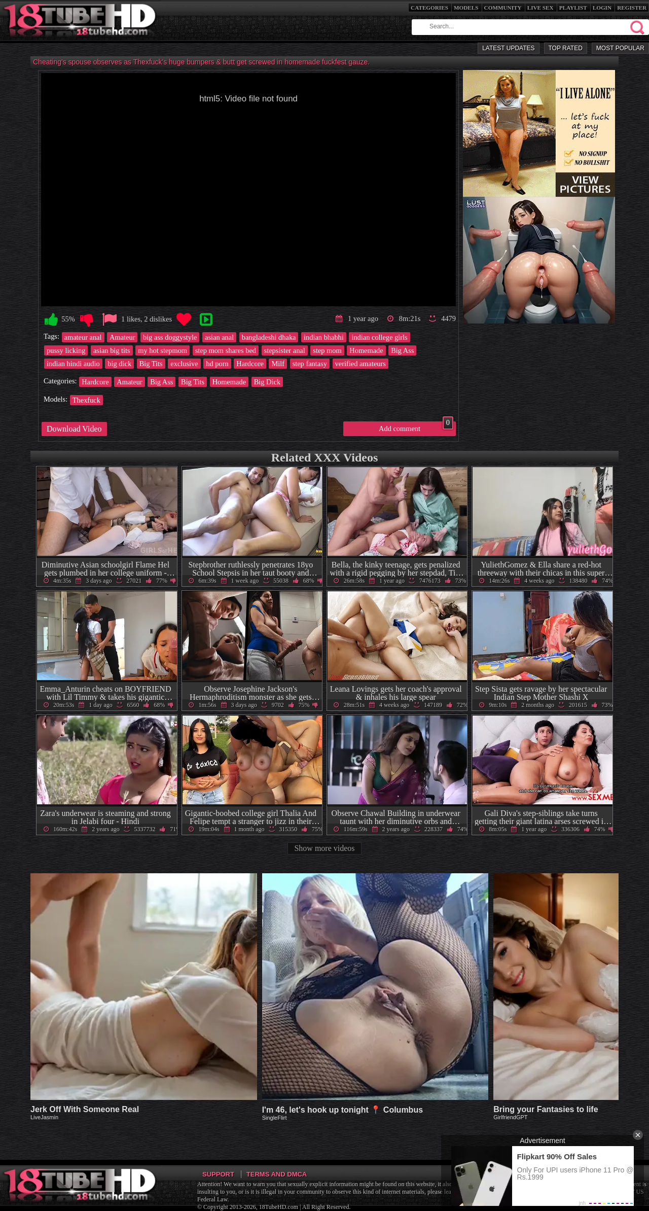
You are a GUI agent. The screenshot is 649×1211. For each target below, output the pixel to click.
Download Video (74, 428)
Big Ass (402, 350)
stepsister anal (284, 350)
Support (218, 1174)
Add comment (416, 427)
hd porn (217, 364)
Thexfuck (86, 400)
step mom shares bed (225, 350)
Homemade (366, 350)
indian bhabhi (324, 337)
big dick (119, 364)
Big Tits (151, 364)
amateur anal (83, 337)
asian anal (219, 337)
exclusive (184, 364)
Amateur (122, 337)
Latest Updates (508, 48)
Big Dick (267, 382)
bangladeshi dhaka (269, 337)
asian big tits (111, 350)
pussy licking (66, 350)
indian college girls (379, 337)
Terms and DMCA (276, 1174)
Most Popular (620, 48)
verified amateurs (360, 364)
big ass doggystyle (170, 337)
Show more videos (324, 848)
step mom (327, 350)
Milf (277, 364)
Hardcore (250, 364)
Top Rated (566, 48)
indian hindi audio (73, 364)
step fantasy (310, 364)
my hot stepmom (162, 350)
